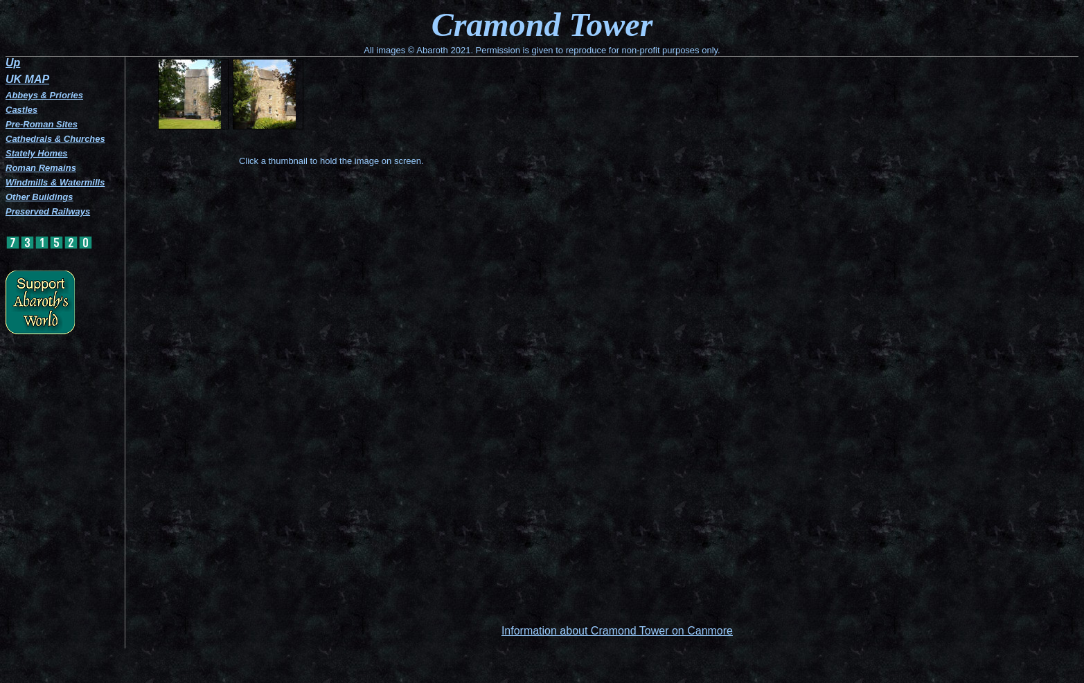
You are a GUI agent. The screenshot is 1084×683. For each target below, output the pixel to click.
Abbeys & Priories (44, 95)
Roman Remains (41, 168)
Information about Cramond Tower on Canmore (617, 631)
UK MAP (27, 79)
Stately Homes (37, 153)
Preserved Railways (48, 211)
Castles (21, 109)
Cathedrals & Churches (55, 139)
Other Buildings (39, 197)
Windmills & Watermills (55, 182)
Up (13, 63)
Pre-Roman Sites (42, 124)
